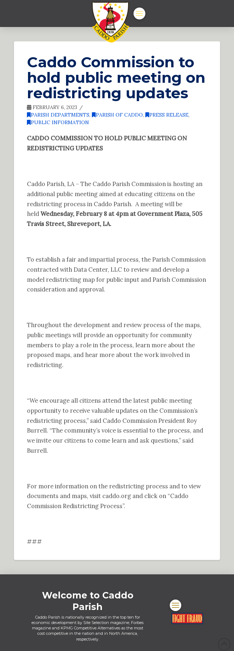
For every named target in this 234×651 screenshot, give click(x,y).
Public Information (58, 122)
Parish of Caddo (117, 115)
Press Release (166, 115)
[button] (139, 13)
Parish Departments (58, 115)
